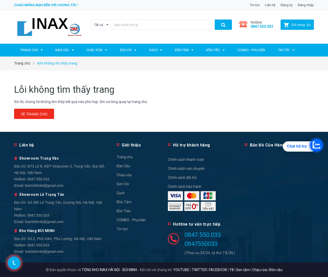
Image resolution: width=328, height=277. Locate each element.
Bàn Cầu (123, 166)
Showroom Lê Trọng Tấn (41, 194)
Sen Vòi (123, 184)
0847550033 (201, 243)
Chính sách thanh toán (186, 160)
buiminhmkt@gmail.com (44, 185)
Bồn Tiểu (124, 211)
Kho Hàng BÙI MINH (37, 231)
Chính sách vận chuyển (186, 169)
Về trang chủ (34, 114)
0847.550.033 (38, 179)
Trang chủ (125, 157)
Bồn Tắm (124, 202)
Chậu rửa (124, 175)
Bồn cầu (275, 270)
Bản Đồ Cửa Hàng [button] (267, 145)
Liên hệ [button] (26, 145)
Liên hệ (270, 5)
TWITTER (199, 270)
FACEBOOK (218, 270)
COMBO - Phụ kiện (131, 220)
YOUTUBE (181, 270)
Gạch (121, 193)
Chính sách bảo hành (184, 186)
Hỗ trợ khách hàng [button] (191, 145)
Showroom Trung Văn (39, 158)
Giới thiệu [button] (131, 145)
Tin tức (255, 5)
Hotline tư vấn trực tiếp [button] (196, 224)
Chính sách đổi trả (182, 178)
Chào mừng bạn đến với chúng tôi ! (46, 5)
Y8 (231, 270)
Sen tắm (243, 270)
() (297, 25)
